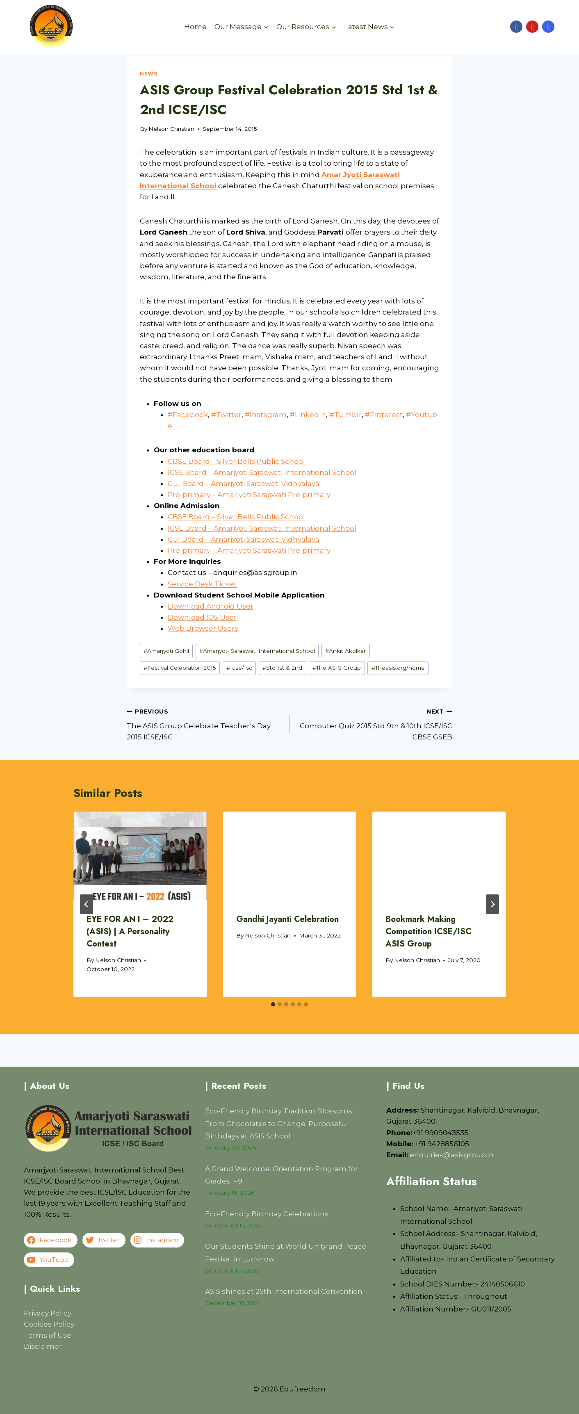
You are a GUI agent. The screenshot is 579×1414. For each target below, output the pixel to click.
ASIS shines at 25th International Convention (283, 1291)
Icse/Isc (239, 667)
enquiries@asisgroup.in (452, 1155)
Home (195, 27)
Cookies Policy (49, 1324)
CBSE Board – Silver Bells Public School (236, 461)
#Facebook (188, 415)
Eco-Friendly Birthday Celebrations (266, 1214)
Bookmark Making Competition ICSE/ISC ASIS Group (428, 931)
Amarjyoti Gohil (166, 651)
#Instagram (266, 415)
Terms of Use (47, 1335)
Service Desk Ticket (202, 584)
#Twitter (226, 415)
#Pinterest (384, 415)
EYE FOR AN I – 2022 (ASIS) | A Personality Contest (130, 931)
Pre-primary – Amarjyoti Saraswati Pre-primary (249, 494)
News (148, 74)
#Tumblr (345, 415)
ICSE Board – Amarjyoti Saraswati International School (262, 472)
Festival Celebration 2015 (180, 667)
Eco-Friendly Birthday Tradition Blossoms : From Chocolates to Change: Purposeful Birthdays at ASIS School (280, 1123)
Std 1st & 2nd (282, 667)
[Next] (492, 904)
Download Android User (210, 606)
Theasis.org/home (398, 667)
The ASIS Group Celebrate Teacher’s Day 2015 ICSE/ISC (205, 723)
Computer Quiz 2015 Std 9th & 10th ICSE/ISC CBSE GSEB (374, 723)
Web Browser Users (203, 628)
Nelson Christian (171, 128)
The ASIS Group (336, 667)
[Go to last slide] (86, 904)
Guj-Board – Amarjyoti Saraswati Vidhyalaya (243, 483)
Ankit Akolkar (345, 651)
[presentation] (140, 856)
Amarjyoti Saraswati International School (257, 651)
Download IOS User (202, 617)
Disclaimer (43, 1346)
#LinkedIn (308, 415)
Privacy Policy (47, 1313)
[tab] (273, 1004)
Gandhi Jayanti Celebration (287, 919)
